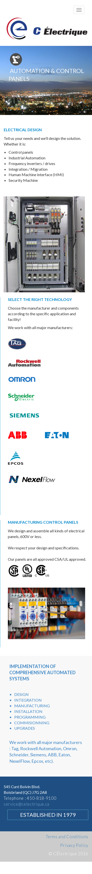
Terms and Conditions (67, 836)
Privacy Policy (74, 845)
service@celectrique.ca (26, 804)
